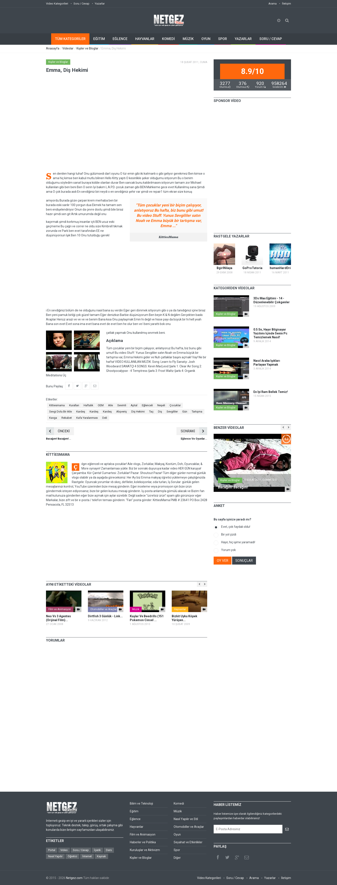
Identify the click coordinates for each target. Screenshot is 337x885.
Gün (184, 411)
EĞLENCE (120, 39)
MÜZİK (188, 39)
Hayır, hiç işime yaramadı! (238, 542)
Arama (272, 3)
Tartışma (197, 411)
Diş (160, 411)
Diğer (177, 857)
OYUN (205, 39)
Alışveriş (121, 411)
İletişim (286, 3)
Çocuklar (175, 405)
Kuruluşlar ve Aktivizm (145, 850)
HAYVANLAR (144, 39)
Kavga (53, 417)
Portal (51, 850)
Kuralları (74, 405)
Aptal (134, 405)
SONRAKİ (194, 431)
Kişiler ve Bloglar (87, 48)
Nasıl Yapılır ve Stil (186, 819)
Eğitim (134, 811)
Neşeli (161, 405)
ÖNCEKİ (58, 431)
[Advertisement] (126, 275)
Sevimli (121, 405)
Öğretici (72, 856)
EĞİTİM (99, 39)
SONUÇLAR (244, 561)
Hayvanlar (180, 609)
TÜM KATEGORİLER (70, 39)
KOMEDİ (168, 39)
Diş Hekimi (138, 411)
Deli (104, 417)
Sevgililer (172, 411)
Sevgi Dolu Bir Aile (60, 411)
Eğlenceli (147, 405)
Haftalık (88, 405)
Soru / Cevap (81, 3)
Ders (109, 850)
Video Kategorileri (57, 3)
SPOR (222, 39)
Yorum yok (228, 550)
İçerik (97, 850)
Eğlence (135, 819)
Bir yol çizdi (228, 534)
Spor (177, 850)
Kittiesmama (57, 405)
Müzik (135, 609)
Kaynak (101, 856)
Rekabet (66, 417)
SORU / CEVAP (270, 39)
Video (64, 850)
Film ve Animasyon (59, 609)
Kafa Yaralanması (87, 417)
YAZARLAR (243, 39)
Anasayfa (52, 48)
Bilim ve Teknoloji (141, 803)
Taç (151, 411)
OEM (101, 405)
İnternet (87, 856)
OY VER (222, 561)
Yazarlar (100, 3)
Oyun (177, 834)
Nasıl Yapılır (55, 856)
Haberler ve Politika (143, 842)
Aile (110, 405)
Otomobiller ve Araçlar (103, 609)
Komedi (179, 803)
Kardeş (80, 411)
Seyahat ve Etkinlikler (188, 842)
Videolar (68, 48)
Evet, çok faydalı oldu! (235, 526)
